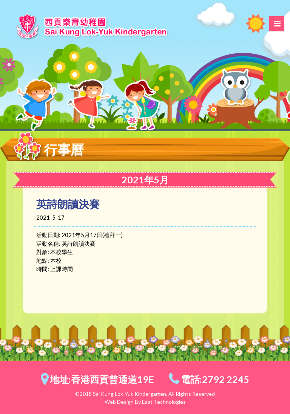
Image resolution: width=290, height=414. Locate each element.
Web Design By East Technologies (145, 401)
